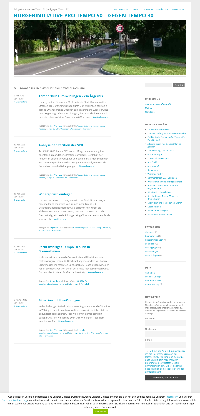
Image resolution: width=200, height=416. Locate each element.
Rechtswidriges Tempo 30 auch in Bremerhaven (163, 197)
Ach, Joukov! (153, 166)
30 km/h (83, 281)
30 (78, 281)
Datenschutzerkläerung (14, 400)
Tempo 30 (50, 128)
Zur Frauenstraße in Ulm (159, 129)
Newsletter (150, 111)
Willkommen (121, 9)
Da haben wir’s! (154, 170)
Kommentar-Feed (153, 280)
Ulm (58, 128)
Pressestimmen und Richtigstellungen (165, 181)
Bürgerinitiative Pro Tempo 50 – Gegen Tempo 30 (83, 15)
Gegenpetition (154, 206)
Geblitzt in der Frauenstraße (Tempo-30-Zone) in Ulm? (166, 138)
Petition (42, 128)
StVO (69, 332)
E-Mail (148, 339)
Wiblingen (64, 128)
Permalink (87, 128)
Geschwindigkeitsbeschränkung (91, 126)
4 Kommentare (20, 150)
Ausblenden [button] (100, 411)
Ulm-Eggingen (151, 247)
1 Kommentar (20, 200)
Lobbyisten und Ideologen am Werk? (165, 202)
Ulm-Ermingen (151, 251)
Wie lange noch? (155, 173)
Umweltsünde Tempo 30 (159, 158)
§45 (40, 335)
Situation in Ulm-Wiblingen (59, 300)
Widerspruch (75, 128)
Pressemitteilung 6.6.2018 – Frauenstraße (167, 133)
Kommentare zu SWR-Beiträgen (162, 177)
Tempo (75, 284)
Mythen (148, 108)
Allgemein (54, 227)
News (135, 9)
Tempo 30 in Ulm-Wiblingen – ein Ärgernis (71, 96)
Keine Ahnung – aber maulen (161, 150)
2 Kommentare (20, 252)
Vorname (150, 318)
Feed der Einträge (153, 276)
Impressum (178, 9)
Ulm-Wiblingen (56, 126)
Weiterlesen (101, 117)
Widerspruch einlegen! (56, 194)
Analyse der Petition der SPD (61, 145)
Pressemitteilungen (154, 239)
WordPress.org (152, 284)
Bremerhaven (56, 281)
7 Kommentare (20, 101)
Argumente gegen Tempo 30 (158, 104)
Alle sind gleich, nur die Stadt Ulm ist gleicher (164, 145)
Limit (69, 284)
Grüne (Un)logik (155, 154)
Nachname (151, 329)
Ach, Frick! (152, 162)
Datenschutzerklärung (155, 9)
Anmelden (150, 272)
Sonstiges (149, 243)
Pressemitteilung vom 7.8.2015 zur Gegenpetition (163, 187)
